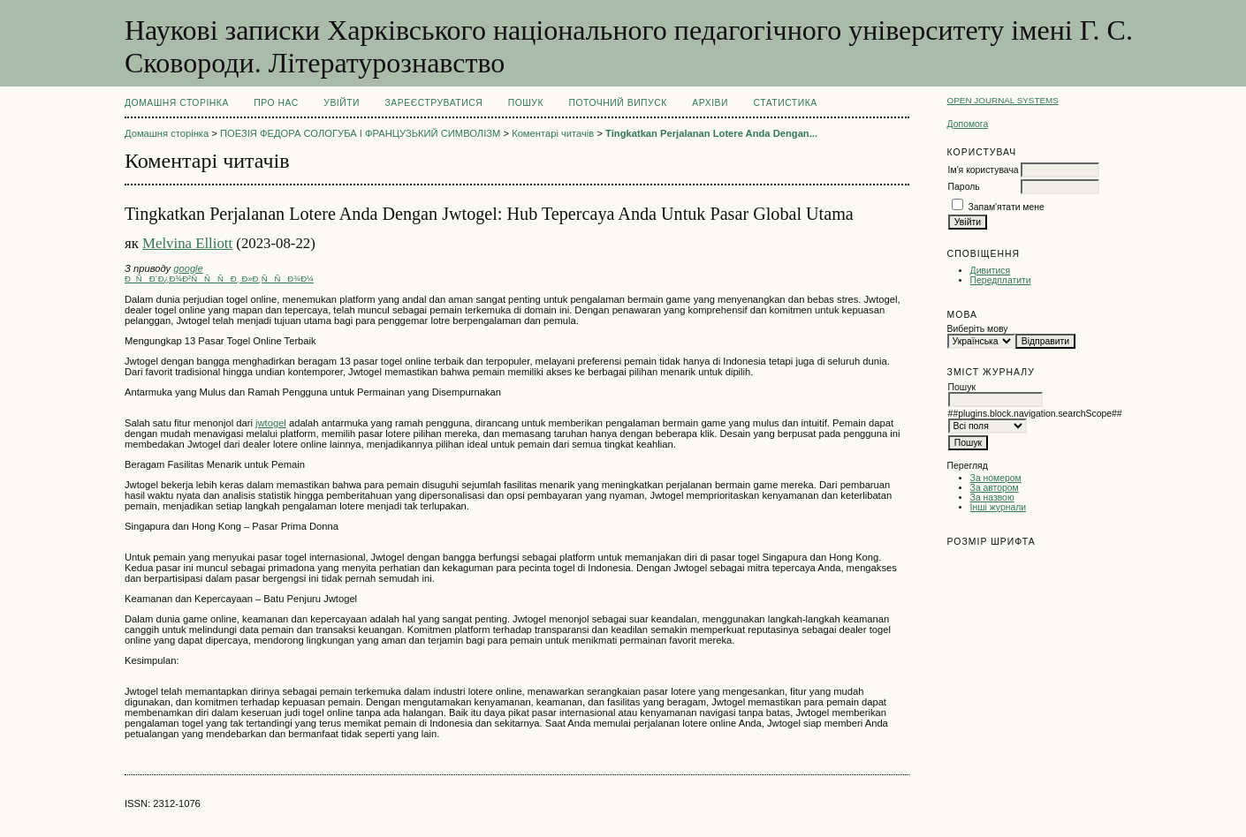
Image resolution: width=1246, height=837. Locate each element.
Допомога (968, 124)
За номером (996, 478)
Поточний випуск (617, 103)
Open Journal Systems (1003, 100)
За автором (994, 488)
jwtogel (270, 423)
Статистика (785, 103)
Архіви (710, 103)
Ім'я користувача (983, 170)
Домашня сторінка (177, 103)
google (188, 268)
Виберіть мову (977, 329)
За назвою (992, 497)
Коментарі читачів (553, 133)
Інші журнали (998, 507)
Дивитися (990, 270)
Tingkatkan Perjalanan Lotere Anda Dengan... (711, 133)
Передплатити (1000, 280)
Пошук (525, 103)
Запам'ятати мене (1007, 207)
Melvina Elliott (187, 243)
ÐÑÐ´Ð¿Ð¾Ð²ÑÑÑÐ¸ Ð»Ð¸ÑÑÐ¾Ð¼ (219, 278)
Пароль (964, 187)
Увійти (341, 103)
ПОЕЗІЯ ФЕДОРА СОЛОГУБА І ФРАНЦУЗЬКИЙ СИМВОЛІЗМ (360, 133)
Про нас (276, 103)
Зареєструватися (434, 103)
